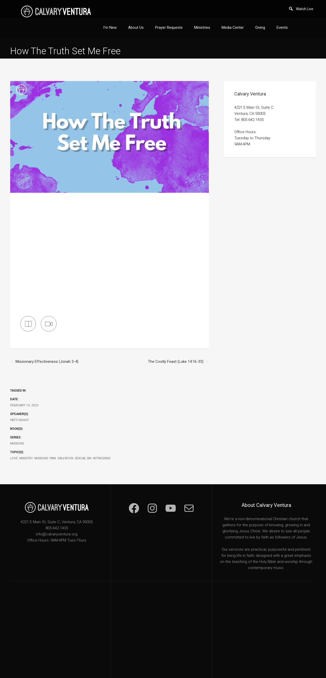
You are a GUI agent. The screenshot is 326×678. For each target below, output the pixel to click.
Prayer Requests (169, 27)
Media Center (233, 27)
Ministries (202, 27)
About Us (136, 27)
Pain (53, 458)
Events (282, 27)
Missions (17, 444)
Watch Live (304, 9)
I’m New (110, 27)
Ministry (26, 458)
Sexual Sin (83, 458)
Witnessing (102, 458)
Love (14, 458)
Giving (260, 27)
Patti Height (19, 420)
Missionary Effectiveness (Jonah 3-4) (47, 361)
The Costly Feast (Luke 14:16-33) (175, 361)
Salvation (65, 458)
